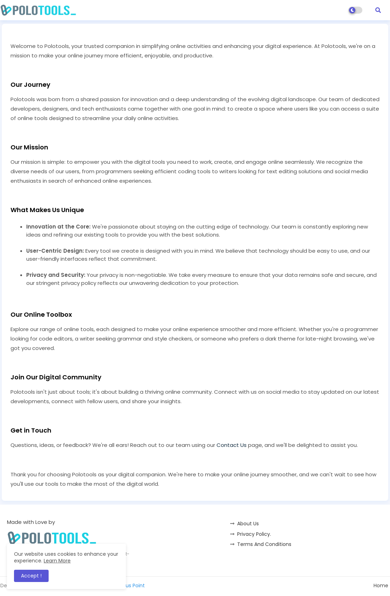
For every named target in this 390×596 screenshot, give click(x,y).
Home (381, 585)
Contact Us (232, 445)
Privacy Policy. (254, 534)
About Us (248, 523)
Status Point (130, 585)
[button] (378, 10)
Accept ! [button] (31, 575)
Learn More (57, 560)
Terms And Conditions (264, 544)
